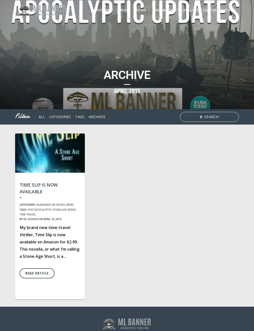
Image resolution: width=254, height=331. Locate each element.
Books (140, 10)
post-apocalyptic (40, 209)
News (70, 204)
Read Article (37, 273)
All (42, 116)
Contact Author (218, 10)
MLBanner (43, 204)
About (123, 10)
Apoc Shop (103, 10)
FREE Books (164, 10)
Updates (190, 10)
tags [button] (79, 116)
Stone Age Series (64, 209)
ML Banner (30, 219)
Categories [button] (60, 116)
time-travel (28, 214)
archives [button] (97, 116)
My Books (58, 204)
